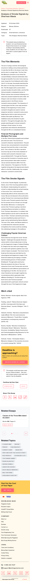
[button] (11, 433)
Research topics (5, 506)
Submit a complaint (6, 558)
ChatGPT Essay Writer (7, 509)
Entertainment (13, 32)
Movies (11, 26)
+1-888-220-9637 (9, 565)
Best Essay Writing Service (8, 540)
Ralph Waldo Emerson (10, 469)
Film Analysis (13, 35)
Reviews (3, 524)
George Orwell (8, 464)
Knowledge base (8, 501)
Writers (16, 26)
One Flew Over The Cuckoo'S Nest (14, 452)
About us (3, 519)
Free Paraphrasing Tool (7, 532)
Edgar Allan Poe (8, 461)
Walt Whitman (7, 472)
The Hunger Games (9, 458)
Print (23, 386)
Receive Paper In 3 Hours (15, 362)
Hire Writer (21, 2)
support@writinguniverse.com (14, 568)
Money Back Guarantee (7, 550)
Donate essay (5, 530)
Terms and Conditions (7, 547)
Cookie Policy (5, 553)
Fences (5, 447)
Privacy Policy (5, 555)
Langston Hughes (9, 467)
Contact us (4, 527)
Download (8, 386)
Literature (22, 32)
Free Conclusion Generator (9, 535)
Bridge (17, 444)
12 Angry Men (7, 444)
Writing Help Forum (6, 512)
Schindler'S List (20, 455)
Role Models (7, 455)
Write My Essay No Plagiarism (9, 538)
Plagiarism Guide (6, 504)
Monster (19, 450)
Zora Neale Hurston (9, 475)
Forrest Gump (7, 450)
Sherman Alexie (22, 35)
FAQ (2, 521)
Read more (8, 425)
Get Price (7, 490)
